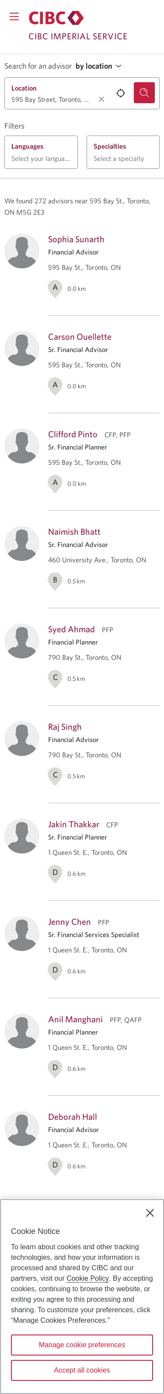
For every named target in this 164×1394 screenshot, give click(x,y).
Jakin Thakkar (73, 824)
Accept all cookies (82, 1370)
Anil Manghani (75, 1019)
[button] (101, 66)
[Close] (150, 1213)
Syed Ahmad (71, 629)
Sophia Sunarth (76, 238)
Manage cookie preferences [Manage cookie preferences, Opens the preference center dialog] (82, 1345)
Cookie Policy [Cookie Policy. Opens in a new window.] (87, 1278)
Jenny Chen (69, 921)
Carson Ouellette (80, 336)
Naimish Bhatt (74, 531)
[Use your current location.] (120, 93)
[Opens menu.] (14, 16)
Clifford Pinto (73, 434)
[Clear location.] (101, 99)
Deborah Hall (72, 1116)
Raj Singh (65, 726)
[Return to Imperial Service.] (56, 18)
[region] (82, 1296)
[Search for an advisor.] (144, 92)
